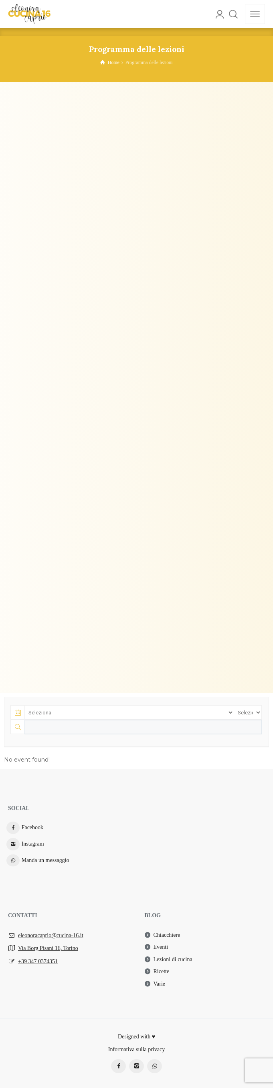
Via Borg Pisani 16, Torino (48, 948)
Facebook (32, 827)
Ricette (162, 971)
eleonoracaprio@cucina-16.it (50, 935)
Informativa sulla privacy (136, 1049)
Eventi (161, 947)
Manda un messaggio (45, 860)
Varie (160, 984)
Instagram (33, 844)
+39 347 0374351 (38, 961)
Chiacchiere (167, 935)
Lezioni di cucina (173, 959)
